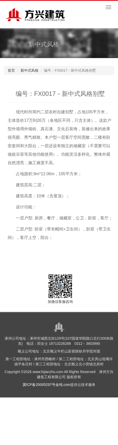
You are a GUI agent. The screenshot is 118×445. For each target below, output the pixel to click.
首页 (11, 70)
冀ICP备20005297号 (39, 385)
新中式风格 (29, 70)
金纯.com (62, 385)
